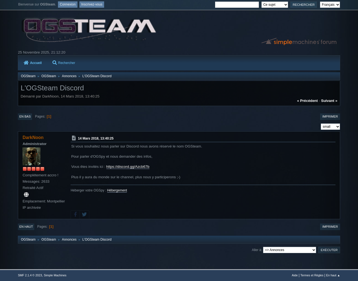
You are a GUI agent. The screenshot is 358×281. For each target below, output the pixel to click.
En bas (25, 116)
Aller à (256, 250)
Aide (295, 275)
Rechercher (63, 63)
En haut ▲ (333, 275)
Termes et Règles (311, 275)
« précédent (307, 101)
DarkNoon (33, 137)
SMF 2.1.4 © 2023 (30, 275)
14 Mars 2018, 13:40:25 (95, 138)
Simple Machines (55, 275)
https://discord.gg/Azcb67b (127, 167)
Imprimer (330, 116)
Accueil (33, 63)
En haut (26, 226)
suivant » (329, 101)
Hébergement (117, 190)
